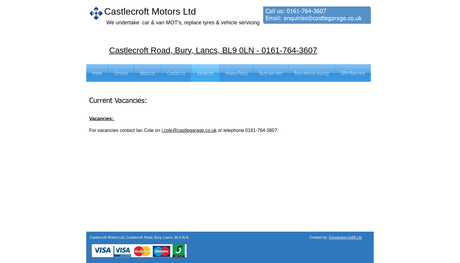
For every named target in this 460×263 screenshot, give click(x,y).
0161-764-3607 (306, 11)
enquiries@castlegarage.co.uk (323, 18)
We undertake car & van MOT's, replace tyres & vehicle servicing (183, 23)
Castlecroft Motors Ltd (150, 11)
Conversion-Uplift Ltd (345, 237)
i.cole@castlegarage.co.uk (189, 130)
